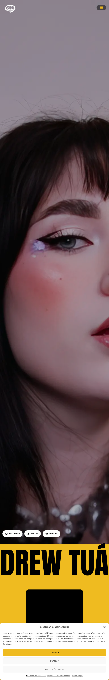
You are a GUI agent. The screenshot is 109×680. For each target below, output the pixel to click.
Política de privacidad (58, 676)
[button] (104, 627)
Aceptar (54, 652)
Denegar (54, 661)
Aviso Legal (77, 676)
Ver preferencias (54, 669)
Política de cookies (36, 676)
